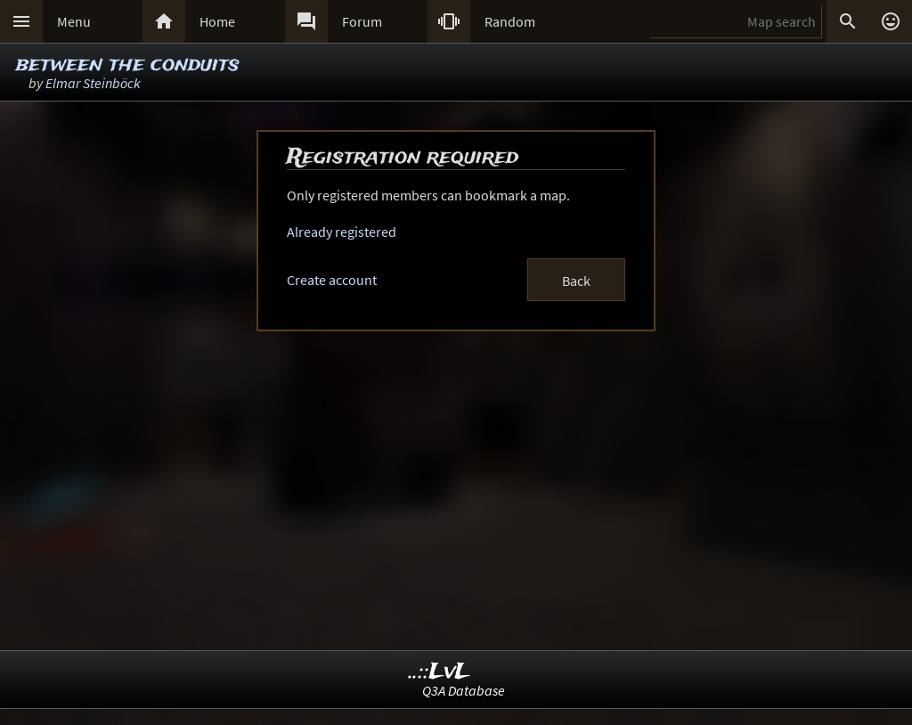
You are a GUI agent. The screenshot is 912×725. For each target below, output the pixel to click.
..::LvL (439, 672)
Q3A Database (463, 690)
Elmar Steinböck (93, 83)
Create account (332, 280)
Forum (362, 21)
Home (217, 21)
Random (509, 21)
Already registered (341, 231)
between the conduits (128, 64)
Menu (74, 21)
